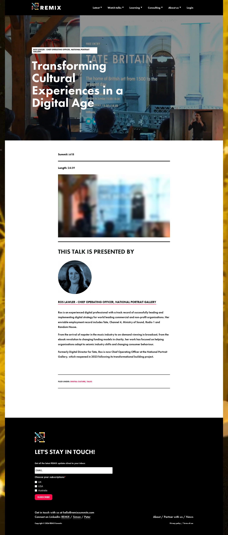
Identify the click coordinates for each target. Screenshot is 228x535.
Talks (89, 381)
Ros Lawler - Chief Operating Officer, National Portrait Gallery (61, 50)
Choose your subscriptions (49, 477)
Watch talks (114, 7)
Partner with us (173, 517)
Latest (96, 7)
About (157, 517)
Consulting (154, 7)
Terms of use (188, 523)
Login (190, 7)
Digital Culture (78, 381)
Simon (77, 517)
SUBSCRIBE (43, 497)
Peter (87, 517)
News (189, 517)
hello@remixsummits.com (78, 512)
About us (173, 7)
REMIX (65, 517)
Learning (134, 7)
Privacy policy (175, 523)
